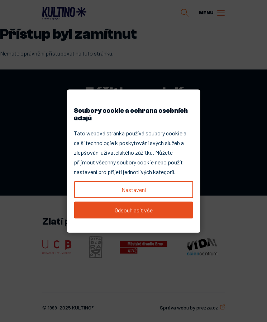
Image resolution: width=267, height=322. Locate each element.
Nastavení (133, 189)
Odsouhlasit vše (134, 210)
